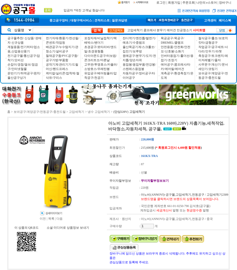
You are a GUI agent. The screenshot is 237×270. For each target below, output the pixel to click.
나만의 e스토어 (206, 2)
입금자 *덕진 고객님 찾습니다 (84, 10)
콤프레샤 (149, 30)
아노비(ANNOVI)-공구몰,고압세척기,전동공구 (172, 194)
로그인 (161, 2)
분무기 (161, 30)
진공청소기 (184, 30)
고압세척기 (135, 30)
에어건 (171, 30)
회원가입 (174, 2)
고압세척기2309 (217, 194)
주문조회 (188, 2)
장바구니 (225, 2)
